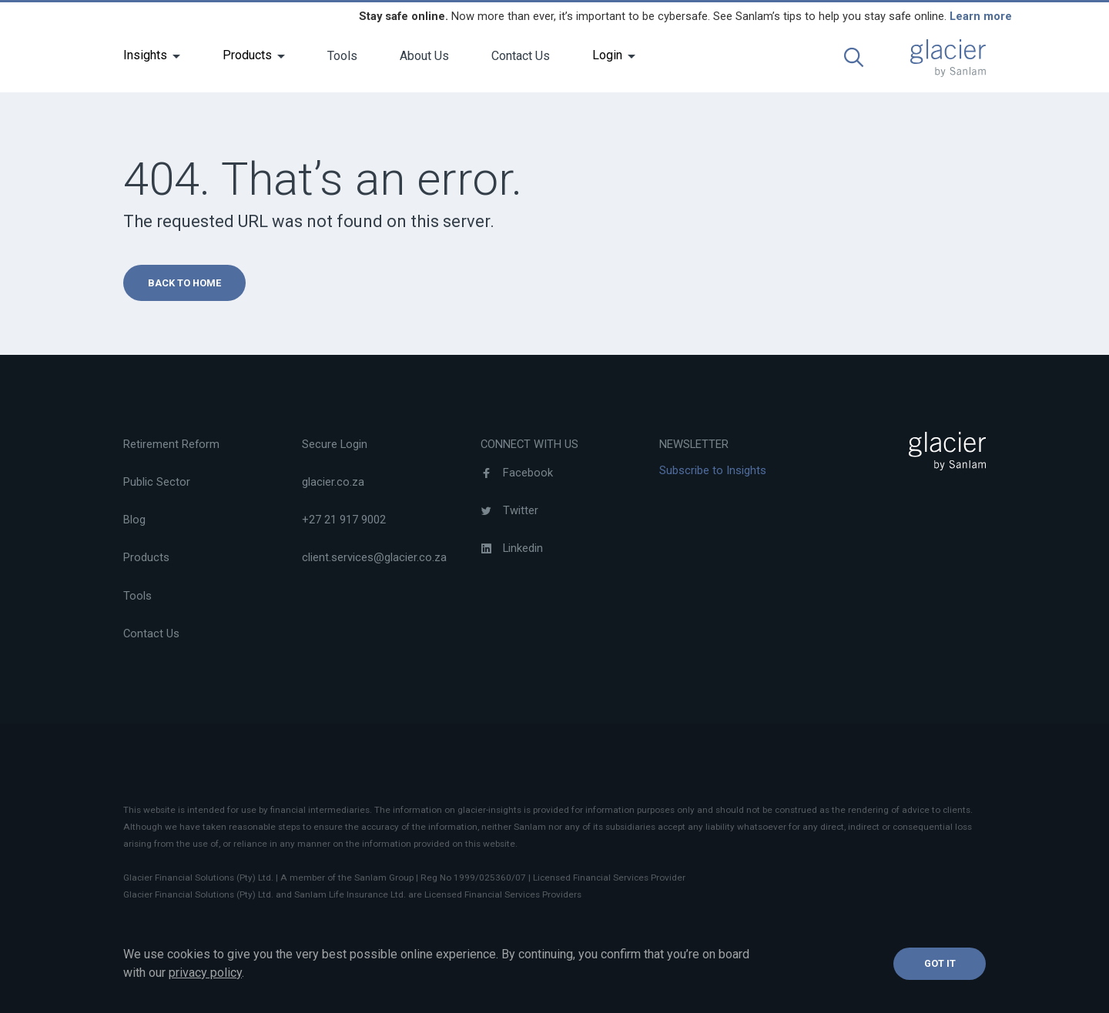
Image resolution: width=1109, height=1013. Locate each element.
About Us (424, 55)
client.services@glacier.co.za (374, 557)
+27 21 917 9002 (344, 520)
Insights (145, 55)
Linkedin (512, 548)
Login (607, 55)
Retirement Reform (171, 444)
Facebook (517, 473)
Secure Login (334, 444)
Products (247, 55)
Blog (134, 520)
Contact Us (520, 55)
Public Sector (156, 482)
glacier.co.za (333, 482)
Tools (342, 55)
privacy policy (205, 972)
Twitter (509, 510)
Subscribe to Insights (712, 470)
